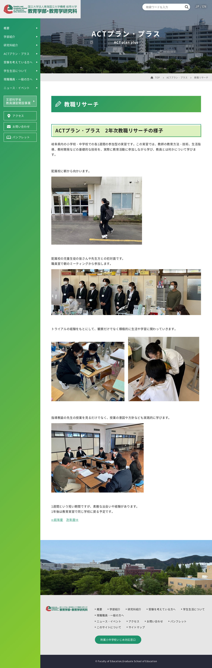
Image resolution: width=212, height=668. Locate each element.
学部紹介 (9, 37)
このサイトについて (109, 627)
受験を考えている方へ (18, 62)
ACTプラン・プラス (17, 54)
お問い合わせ (155, 621)
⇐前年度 (57, 519)
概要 (7, 28)
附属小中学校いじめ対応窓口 (118, 639)
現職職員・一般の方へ (18, 79)
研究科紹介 (11, 45)
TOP (157, 77)
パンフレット (178, 621)
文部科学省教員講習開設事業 (18, 101)
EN (204, 6)
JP (198, 6)
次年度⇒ (72, 519)
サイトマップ (137, 627)
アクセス (134, 621)
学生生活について (15, 71)
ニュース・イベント (17, 88)
